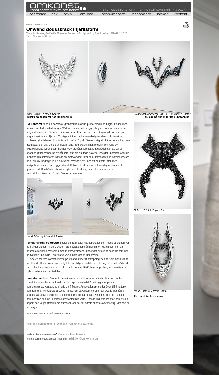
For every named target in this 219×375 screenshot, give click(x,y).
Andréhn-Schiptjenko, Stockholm (47, 323)
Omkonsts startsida (81, 323)
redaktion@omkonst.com (83, 338)
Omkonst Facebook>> (71, 334)
